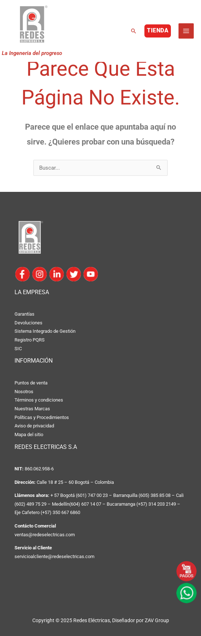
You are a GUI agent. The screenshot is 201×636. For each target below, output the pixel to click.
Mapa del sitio (29, 434)
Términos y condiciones (39, 400)
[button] (133, 31)
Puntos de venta (31, 383)
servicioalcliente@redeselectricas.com (54, 556)
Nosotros (24, 391)
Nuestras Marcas (32, 408)
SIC (18, 348)
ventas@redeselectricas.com (45, 534)
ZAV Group (157, 620)
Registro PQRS (30, 340)
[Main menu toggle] (186, 31)
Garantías (24, 314)
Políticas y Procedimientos (42, 417)
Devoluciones (28, 322)
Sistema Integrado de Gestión (45, 331)
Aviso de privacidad (34, 425)
